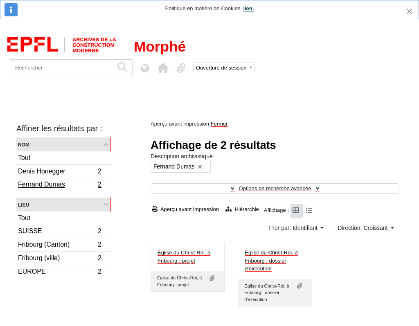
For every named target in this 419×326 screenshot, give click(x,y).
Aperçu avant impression (185, 209)
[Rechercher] (61, 67)
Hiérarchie (242, 209)
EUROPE (59, 272)
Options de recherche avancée (275, 188)
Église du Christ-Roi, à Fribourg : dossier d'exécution (271, 261)
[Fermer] (409, 11)
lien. (248, 8)
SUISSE (59, 232)
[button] (163, 68)
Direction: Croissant (363, 228)
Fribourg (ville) (59, 259)
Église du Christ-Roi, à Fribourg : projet (184, 257)
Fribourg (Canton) (59, 246)
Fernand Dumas (59, 185)
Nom (23, 144)
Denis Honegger (59, 172)
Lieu (23, 204)
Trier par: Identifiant (293, 228)
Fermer (219, 124)
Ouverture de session (222, 68)
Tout (24, 157)
